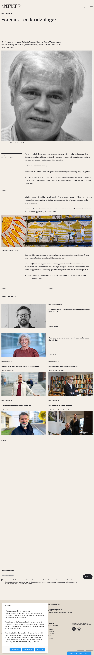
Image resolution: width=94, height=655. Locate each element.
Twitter (50, 636)
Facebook (51, 631)
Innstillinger (15, 649)
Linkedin (50, 638)
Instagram (51, 634)
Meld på (87, 577)
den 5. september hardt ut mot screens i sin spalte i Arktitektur (61, 169)
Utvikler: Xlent (89, 650)
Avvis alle (40, 649)
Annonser (55, 609)
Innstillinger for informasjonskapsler (79, 653)
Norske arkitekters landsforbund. (81, 624)
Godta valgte (28, 649)
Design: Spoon (80, 650)
